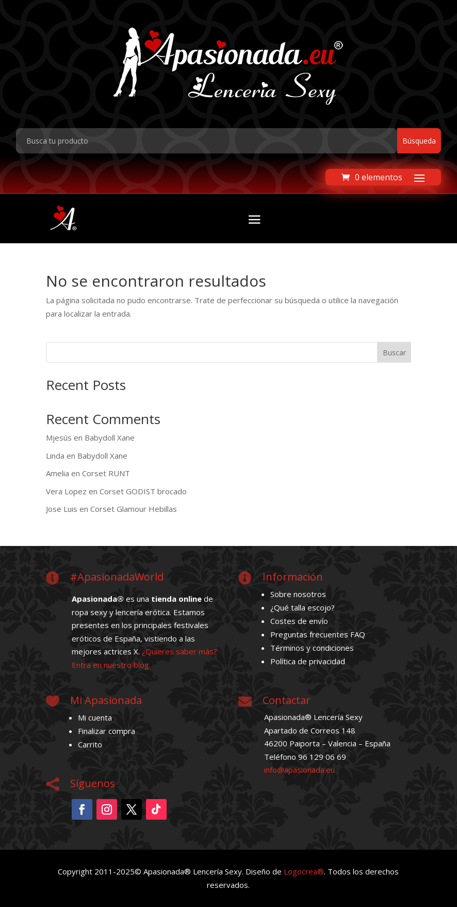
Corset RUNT (106, 473)
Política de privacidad (307, 661)
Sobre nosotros (298, 594)
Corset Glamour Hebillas (133, 509)
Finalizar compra (106, 731)
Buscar (394, 352)
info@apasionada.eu (299, 769)
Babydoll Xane (110, 437)
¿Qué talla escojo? (302, 607)
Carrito (90, 744)
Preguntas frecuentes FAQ (317, 634)
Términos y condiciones (312, 648)
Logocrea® (304, 871)
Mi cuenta (95, 717)
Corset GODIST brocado (143, 491)
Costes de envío (299, 621)
